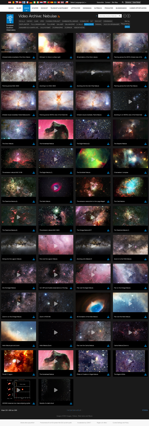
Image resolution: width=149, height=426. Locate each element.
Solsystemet (46, 27)
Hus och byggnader (111, 24)
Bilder (19, 8)
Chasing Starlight (53, 21)
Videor (26, 9)
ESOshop (44, 8)
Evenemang (87, 8)
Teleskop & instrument (59, 8)
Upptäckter (75, 8)
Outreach (98, 8)
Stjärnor (68, 27)
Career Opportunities (138, 8)
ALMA (36, 21)
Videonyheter (79, 27)
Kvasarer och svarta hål (28, 27)
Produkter (109, 8)
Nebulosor (89, 24)
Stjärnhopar (58, 27)
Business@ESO (121, 8)
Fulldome (51, 24)
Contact (107, 2)
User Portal (136, 2)
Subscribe (100, 2)
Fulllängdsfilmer (38, 24)
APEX (42, 21)
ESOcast (98, 21)
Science (128, 2)
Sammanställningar (70, 21)
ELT (92, 21)
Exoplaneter (24, 24)
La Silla (80, 24)
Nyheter (35, 8)
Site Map (115, 2)
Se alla (22, 21)
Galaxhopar (69, 24)
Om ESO (11, 8)
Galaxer (60, 24)
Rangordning (125, 24)
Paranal (98, 24)
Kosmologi (84, 21)
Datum (127, 27)
